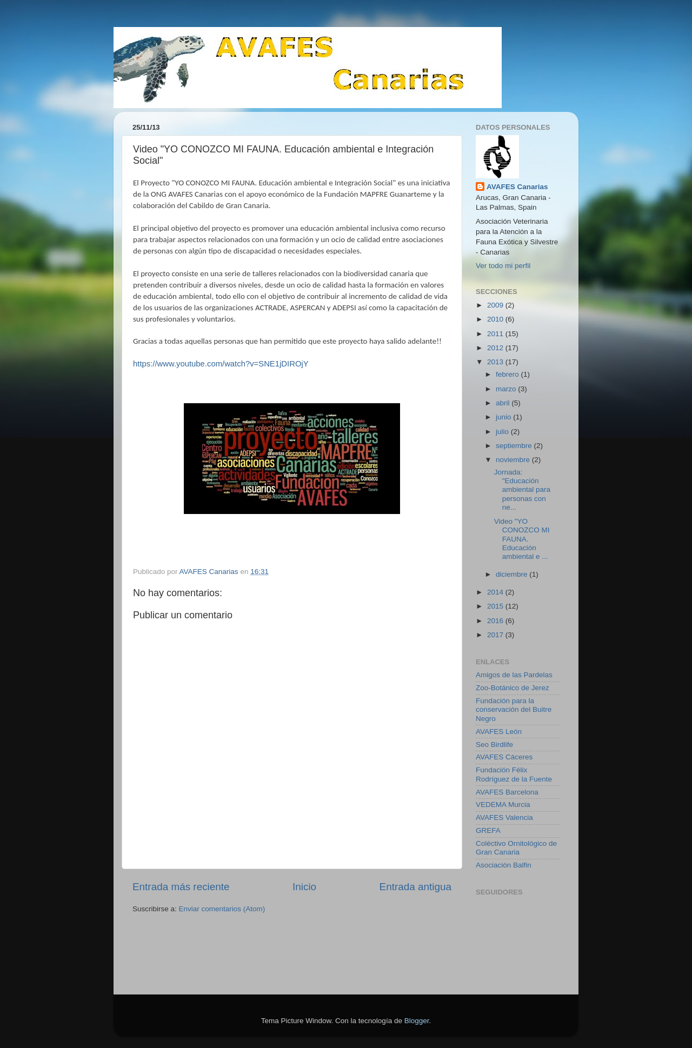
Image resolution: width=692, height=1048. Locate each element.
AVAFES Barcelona (507, 792)
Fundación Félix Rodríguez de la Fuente (514, 774)
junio (504, 417)
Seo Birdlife (494, 744)
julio (503, 432)
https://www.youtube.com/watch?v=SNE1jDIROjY (221, 363)
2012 (496, 348)
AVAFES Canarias (517, 187)
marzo (507, 389)
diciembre (512, 574)
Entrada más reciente (181, 886)
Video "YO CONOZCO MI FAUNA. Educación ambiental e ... (522, 538)
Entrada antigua (415, 886)
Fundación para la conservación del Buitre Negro (513, 709)
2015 (496, 606)
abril (503, 403)
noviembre (514, 460)
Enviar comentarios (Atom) (222, 909)
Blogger (416, 1021)
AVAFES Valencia (504, 817)
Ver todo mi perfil (503, 266)
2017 (496, 635)
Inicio (304, 886)
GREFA (488, 830)
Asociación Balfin (503, 865)
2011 (496, 334)
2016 (496, 621)
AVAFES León (499, 731)
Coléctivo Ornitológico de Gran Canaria (516, 847)
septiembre (515, 446)
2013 (496, 362)
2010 (496, 319)
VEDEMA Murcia (503, 804)
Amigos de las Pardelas (514, 675)
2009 (496, 305)
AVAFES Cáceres (504, 757)
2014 (496, 592)
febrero (508, 374)
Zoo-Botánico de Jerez (512, 688)
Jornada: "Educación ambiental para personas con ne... (522, 489)
